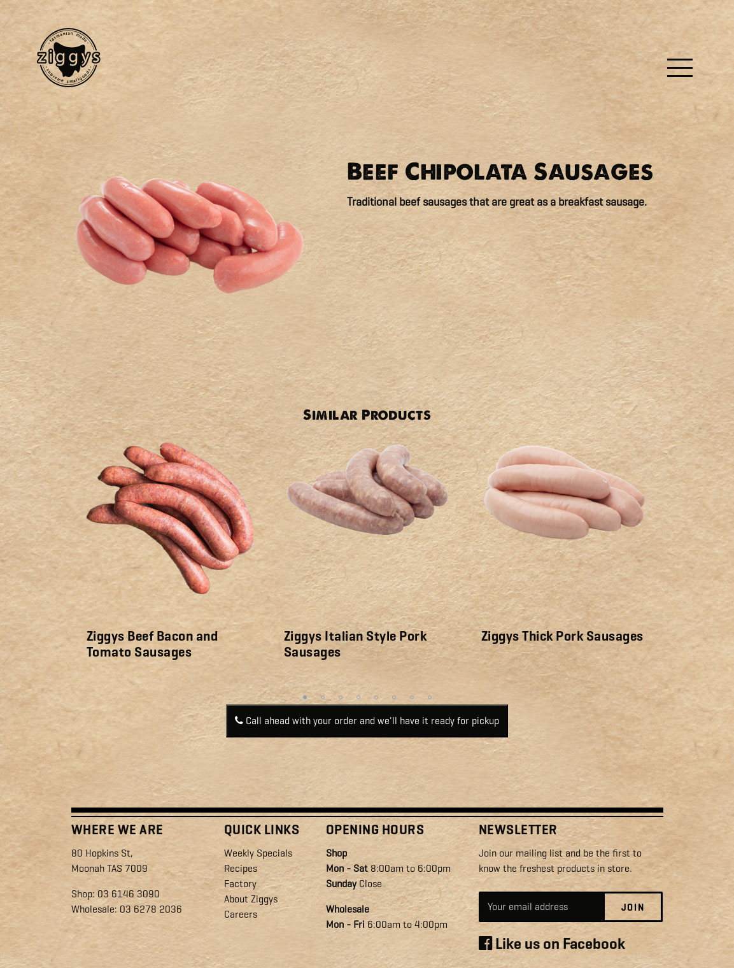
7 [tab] (412, 697)
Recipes (240, 868)
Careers (240, 914)
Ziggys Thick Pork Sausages (562, 636)
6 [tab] (394, 697)
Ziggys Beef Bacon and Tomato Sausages (152, 644)
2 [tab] (323, 697)
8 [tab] (430, 697)
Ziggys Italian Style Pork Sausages (355, 644)
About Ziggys (251, 899)
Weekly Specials (258, 853)
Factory (240, 884)
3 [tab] (340, 697)
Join (633, 907)
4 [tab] (358, 697)
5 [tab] (376, 697)
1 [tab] (305, 697)
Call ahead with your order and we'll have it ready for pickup (367, 721)
